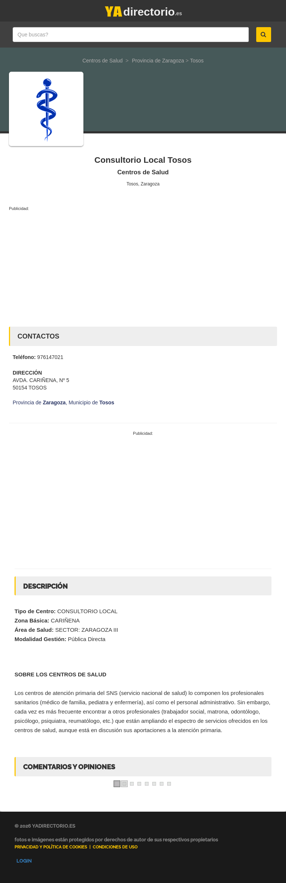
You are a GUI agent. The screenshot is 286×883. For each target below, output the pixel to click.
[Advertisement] (143, 267)
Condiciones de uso (115, 847)
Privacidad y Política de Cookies (51, 847)
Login (24, 861)
